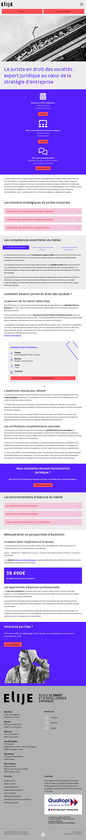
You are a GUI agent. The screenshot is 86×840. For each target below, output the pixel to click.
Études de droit (9, 780)
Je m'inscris (43, 114)
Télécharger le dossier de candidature (17, 799)
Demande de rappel (11, 802)
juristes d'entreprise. (13, 335)
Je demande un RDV (43, 168)
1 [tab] (41, 389)
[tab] (16, 247)
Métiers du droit (10, 784)
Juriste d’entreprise (11, 787)
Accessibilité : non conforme (73, 834)
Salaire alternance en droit (13, 790)
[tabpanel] (43, 362)
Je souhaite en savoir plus (43, 485)
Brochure (22, 11)
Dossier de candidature (64, 11)
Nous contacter (10, 793)
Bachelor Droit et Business (24, 347)
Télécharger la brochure (12, 796)
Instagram (51, 717)
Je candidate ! (13, 644)
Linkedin (50, 728)
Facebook (51, 723)
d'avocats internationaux (25, 560)
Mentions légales (77, 832)
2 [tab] (45, 389)
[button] (43, 834)
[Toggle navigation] (82, 4)
